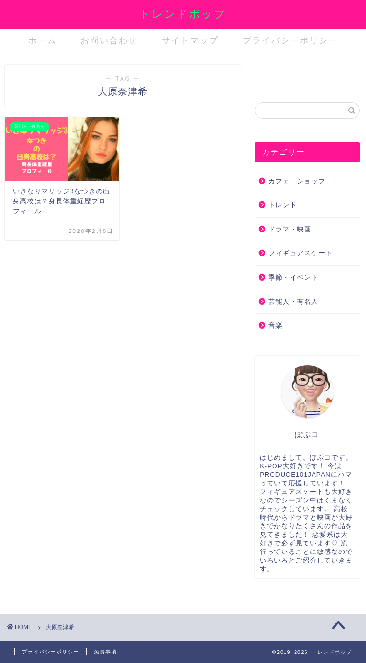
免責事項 (105, 651)
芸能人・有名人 (293, 301)
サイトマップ (190, 40)
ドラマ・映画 (289, 229)
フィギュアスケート (300, 253)
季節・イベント (293, 277)
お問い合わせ (109, 40)
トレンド (282, 205)
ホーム (42, 40)
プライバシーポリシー (290, 40)
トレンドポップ (183, 13)
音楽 (275, 325)
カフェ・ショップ (296, 181)
